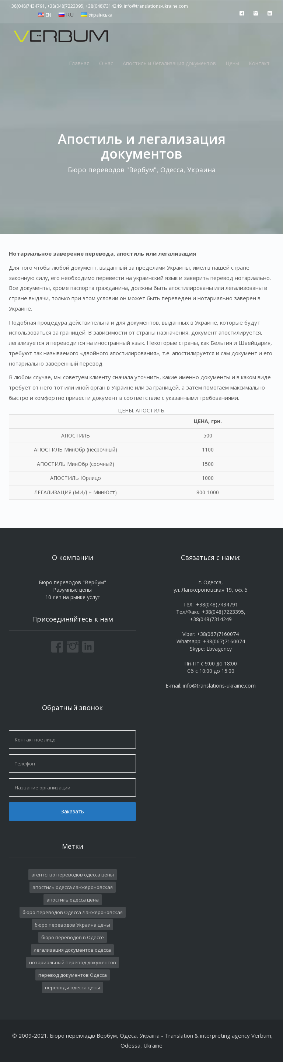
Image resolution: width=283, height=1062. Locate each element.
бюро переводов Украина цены (72, 924)
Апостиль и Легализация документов (169, 63)
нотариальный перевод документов (72, 962)
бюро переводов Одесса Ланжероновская (72, 912)
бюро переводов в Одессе (72, 937)
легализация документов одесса (72, 950)
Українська (100, 15)
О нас (106, 63)
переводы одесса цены (72, 987)
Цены (232, 63)
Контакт (259, 63)
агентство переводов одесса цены (72, 874)
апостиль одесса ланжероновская (72, 887)
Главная (79, 63)
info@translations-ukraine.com (219, 685)
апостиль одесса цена (72, 899)
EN (48, 15)
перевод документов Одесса (72, 975)
